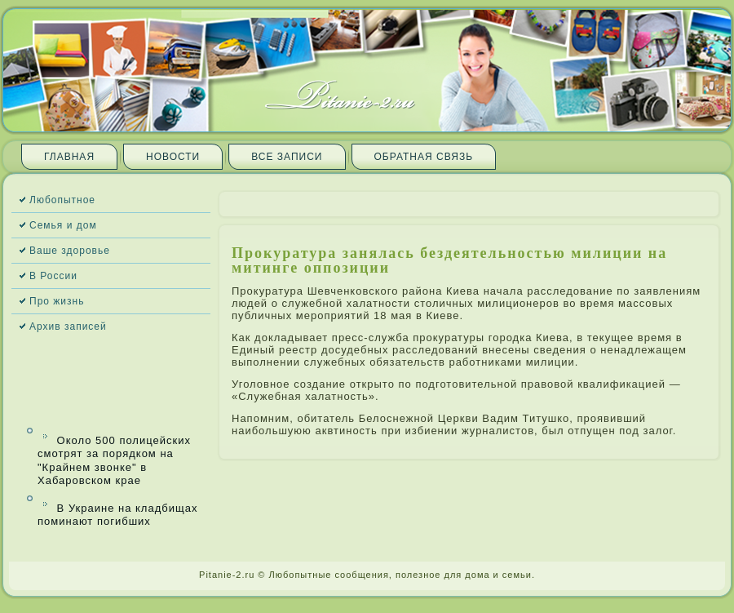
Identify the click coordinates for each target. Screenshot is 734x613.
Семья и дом (63, 225)
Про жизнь (56, 301)
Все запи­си (286, 156)
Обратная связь (424, 156)
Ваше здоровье (69, 250)
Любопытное (62, 200)
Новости (173, 156)
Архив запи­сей (68, 326)
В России (53, 276)
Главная (69, 156)
